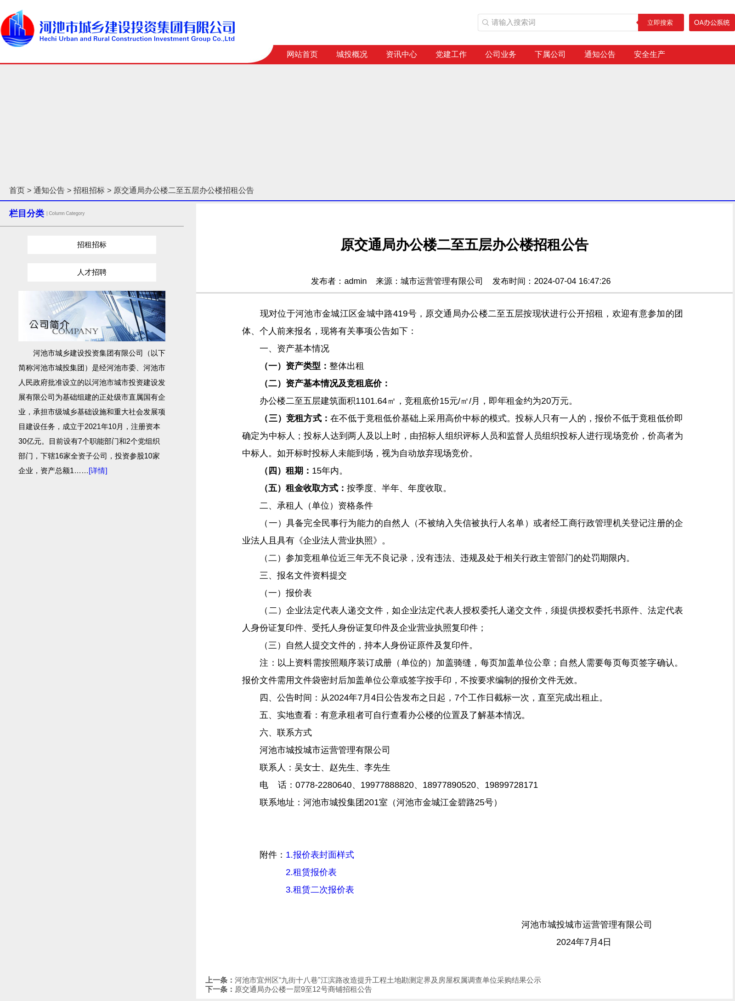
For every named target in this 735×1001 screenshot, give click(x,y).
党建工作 (451, 54)
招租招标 (89, 190)
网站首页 (302, 54)
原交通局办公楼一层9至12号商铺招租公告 (303, 989)
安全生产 (649, 54)
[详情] (98, 471)
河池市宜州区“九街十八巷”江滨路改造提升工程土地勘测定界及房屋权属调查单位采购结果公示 (388, 980)
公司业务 (500, 54)
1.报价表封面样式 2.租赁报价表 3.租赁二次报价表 (305, 872)
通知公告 (600, 54)
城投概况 (352, 54)
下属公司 (550, 54)
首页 (17, 190)
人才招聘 (92, 272)
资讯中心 (401, 54)
